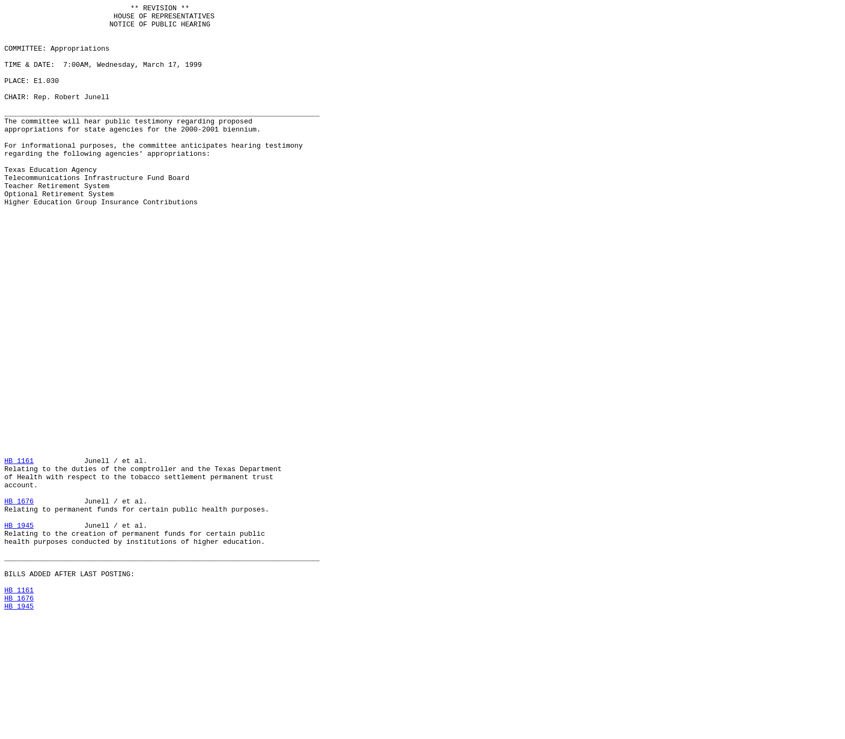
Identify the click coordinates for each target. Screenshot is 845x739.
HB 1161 (19, 552)
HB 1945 (19, 630)
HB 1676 (19, 601)
